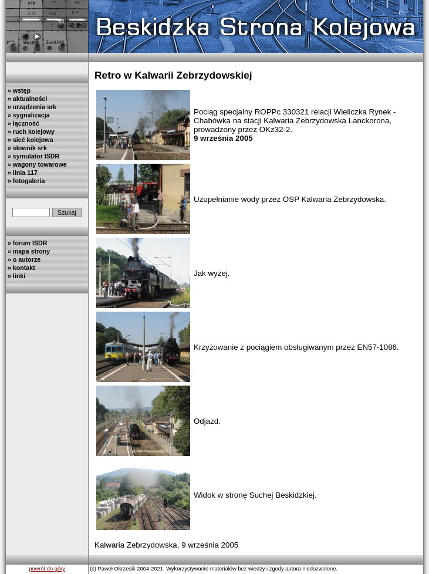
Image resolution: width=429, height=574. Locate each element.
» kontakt (20, 267)
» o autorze (23, 259)
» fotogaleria (25, 180)
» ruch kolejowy (30, 131)
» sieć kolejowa (29, 139)
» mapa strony (28, 251)
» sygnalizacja (28, 115)
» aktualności (26, 98)
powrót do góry (47, 569)
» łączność (22, 123)
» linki (15, 275)
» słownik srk (26, 147)
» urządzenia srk (31, 106)
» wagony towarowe (36, 164)
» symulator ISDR (32, 156)
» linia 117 (22, 172)
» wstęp (18, 90)
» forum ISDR (26, 243)
